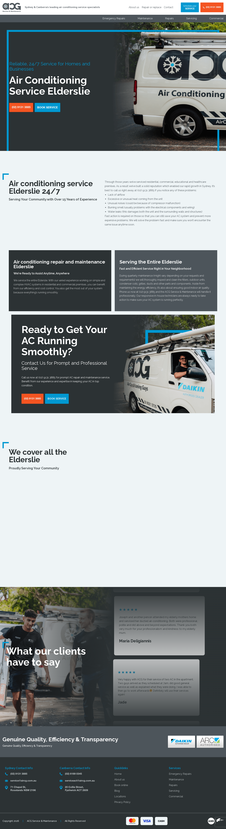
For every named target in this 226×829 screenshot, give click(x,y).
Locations (120, 796)
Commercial (216, 18)
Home (117, 773)
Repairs (169, 18)
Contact (168, 7)
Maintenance (145, 18)
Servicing (191, 18)
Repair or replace (151, 7)
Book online (121, 785)
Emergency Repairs (113, 18)
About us (134, 7)
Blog (117, 790)
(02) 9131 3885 (145, 190)
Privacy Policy (122, 802)
